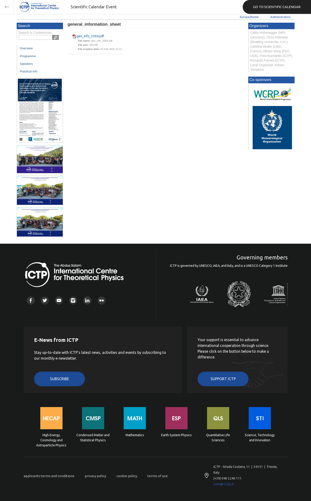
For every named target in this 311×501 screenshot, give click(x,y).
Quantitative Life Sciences (218, 437)
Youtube (59, 300)
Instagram (73, 300)
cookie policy (126, 476)
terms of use (158, 476)
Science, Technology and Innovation (260, 437)
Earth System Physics (176, 435)
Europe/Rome (249, 17)
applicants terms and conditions (49, 476)
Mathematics (135, 435)
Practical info (29, 71)
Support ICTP (223, 379)
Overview (26, 48)
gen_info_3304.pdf (90, 36)
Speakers (26, 63)
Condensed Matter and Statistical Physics (93, 437)
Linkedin (87, 300)
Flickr (101, 300)
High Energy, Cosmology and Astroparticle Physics (51, 439)
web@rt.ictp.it (224, 484)
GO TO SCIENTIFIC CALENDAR (277, 7)
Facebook (31, 300)
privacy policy (95, 476)
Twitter (45, 300)
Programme (28, 56)
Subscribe (59, 379)
